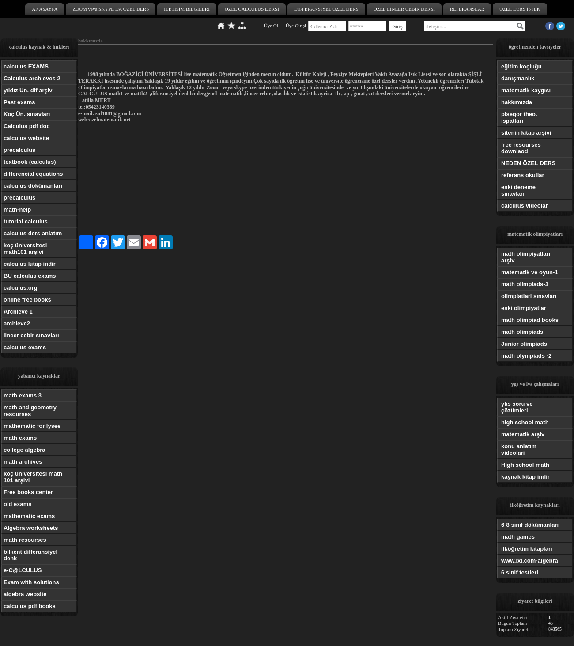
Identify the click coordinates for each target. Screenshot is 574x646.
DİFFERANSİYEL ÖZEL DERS (326, 8)
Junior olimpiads (524, 343)
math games (518, 536)
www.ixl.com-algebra (529, 560)
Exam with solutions (31, 582)
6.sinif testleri (519, 572)
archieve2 (17, 323)
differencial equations (33, 173)
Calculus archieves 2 (32, 78)
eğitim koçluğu (521, 66)
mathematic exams (29, 516)
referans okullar (522, 175)
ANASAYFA (44, 8)
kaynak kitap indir (525, 476)
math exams (20, 437)
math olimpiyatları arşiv (525, 257)
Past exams (19, 102)
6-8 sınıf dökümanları (530, 524)
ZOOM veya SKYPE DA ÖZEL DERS (110, 8)
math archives (23, 461)
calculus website (26, 138)
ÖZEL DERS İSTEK (519, 8)
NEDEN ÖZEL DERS (528, 163)
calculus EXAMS (26, 66)
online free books (27, 299)
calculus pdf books (30, 606)
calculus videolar (524, 205)
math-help (17, 209)
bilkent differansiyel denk (30, 555)
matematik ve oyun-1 (529, 272)
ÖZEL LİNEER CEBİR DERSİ (404, 8)
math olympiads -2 (526, 355)
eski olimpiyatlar (523, 308)
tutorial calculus (26, 221)
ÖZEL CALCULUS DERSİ (252, 8)
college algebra (24, 449)
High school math (525, 464)
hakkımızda (516, 102)
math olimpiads (522, 332)
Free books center (28, 492)
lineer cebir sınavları (31, 335)
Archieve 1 (18, 311)
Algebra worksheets (31, 528)
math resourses (25, 539)
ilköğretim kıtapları (526, 548)
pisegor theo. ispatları (519, 117)
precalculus (19, 150)
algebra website (25, 594)
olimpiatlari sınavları (529, 296)
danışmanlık (517, 78)
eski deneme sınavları (518, 190)
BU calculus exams (30, 275)
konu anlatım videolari (518, 449)
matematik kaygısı (526, 90)
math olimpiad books (530, 320)
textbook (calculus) (30, 162)
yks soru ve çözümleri (517, 407)
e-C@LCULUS (23, 570)
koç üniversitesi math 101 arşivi (33, 477)
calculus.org (21, 287)
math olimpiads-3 (524, 284)
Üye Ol (271, 25)
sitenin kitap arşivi (526, 132)
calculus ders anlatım (33, 233)
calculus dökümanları (33, 185)
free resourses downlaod (521, 148)
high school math (525, 422)
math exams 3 (23, 395)
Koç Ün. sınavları (27, 114)
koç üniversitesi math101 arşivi (25, 248)
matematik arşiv (522, 434)
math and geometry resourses (30, 410)
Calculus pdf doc (27, 126)
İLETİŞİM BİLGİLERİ (187, 8)
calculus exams (25, 347)
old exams (18, 504)
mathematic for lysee (32, 426)
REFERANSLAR (467, 8)
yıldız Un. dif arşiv (28, 90)
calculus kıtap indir (30, 264)
